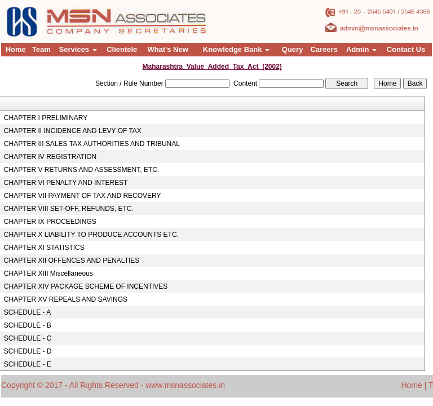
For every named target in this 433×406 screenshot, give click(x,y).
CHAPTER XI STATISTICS (44, 247)
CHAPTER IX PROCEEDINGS (50, 222)
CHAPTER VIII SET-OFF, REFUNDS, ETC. (69, 209)
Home (16, 49)
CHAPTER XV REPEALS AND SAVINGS (65, 299)
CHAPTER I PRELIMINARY (45, 118)
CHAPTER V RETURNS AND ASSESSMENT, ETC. (81, 170)
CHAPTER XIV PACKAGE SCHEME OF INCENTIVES (86, 286)
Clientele (122, 49)
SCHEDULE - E (27, 364)
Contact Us (406, 49)
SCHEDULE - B (27, 325)
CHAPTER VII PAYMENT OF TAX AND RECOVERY (82, 196)
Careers (323, 49)
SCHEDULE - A (27, 312)
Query (292, 49)
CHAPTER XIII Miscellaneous (48, 273)
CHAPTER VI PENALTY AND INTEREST (66, 183)
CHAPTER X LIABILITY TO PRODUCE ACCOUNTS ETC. (91, 235)
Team (41, 49)
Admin (361, 49)
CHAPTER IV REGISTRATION (50, 157)
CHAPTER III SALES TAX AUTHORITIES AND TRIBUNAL (92, 144)
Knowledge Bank (236, 49)
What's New (167, 49)
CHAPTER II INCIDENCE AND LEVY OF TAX (73, 131)
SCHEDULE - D (28, 351)
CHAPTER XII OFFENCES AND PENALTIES (72, 260)
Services (78, 49)
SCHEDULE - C (28, 338)
